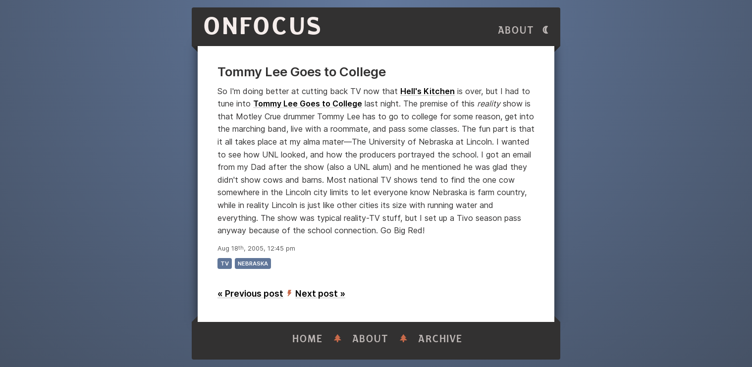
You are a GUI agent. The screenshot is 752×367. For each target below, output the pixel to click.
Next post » (320, 293)
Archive (440, 339)
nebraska (253, 263)
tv (224, 263)
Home (307, 339)
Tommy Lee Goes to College (307, 103)
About (516, 30)
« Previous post (250, 293)
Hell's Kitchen (427, 91)
